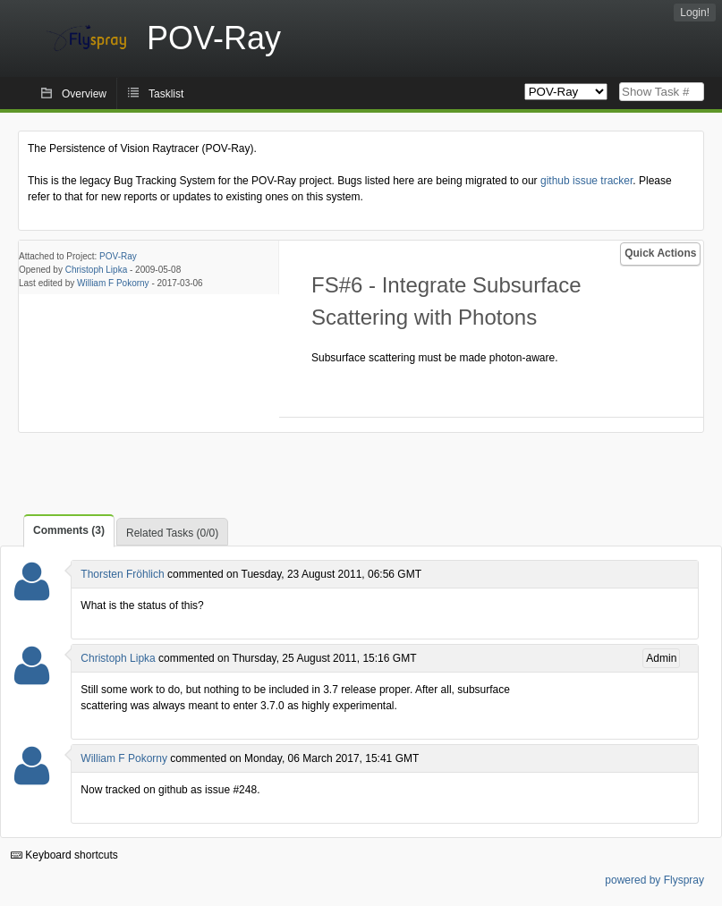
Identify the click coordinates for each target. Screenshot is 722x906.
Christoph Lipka (96, 270)
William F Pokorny (113, 283)
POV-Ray (118, 256)
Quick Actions (660, 253)
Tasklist (166, 94)
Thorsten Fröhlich (122, 574)
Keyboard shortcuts (64, 855)
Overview (84, 94)
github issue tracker (586, 180)
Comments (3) (69, 530)
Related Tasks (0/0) (172, 533)
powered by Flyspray (654, 880)
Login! (694, 12)
